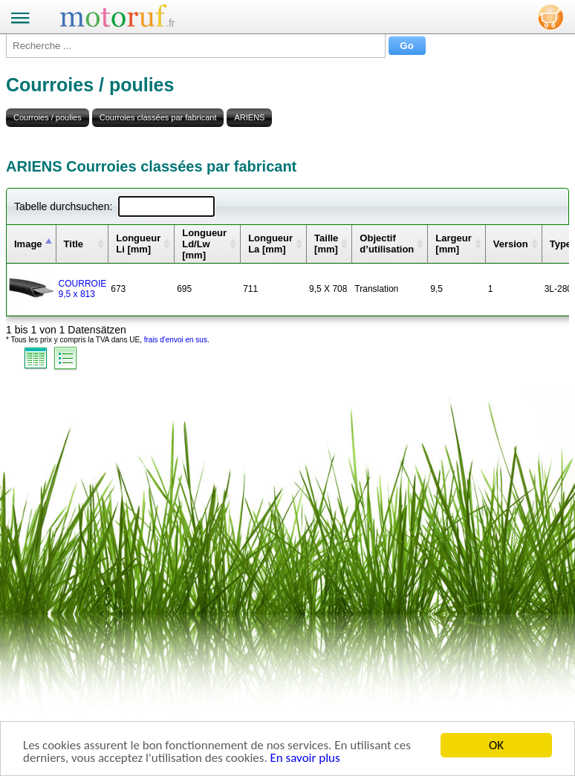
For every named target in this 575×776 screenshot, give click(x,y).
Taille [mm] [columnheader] (326, 243)
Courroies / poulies (47, 117)
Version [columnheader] (510, 244)
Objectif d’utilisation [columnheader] (387, 243)
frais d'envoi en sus (175, 340)
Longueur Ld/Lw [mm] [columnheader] (204, 244)
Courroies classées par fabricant (158, 117)
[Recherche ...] (196, 45)
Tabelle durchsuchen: (114, 206)
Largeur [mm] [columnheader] (453, 243)
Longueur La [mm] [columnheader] (270, 243)
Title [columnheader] (74, 244)
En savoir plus (305, 758)
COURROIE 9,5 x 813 (83, 288)
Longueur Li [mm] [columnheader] (138, 243)
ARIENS (249, 117)
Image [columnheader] (28, 244)
